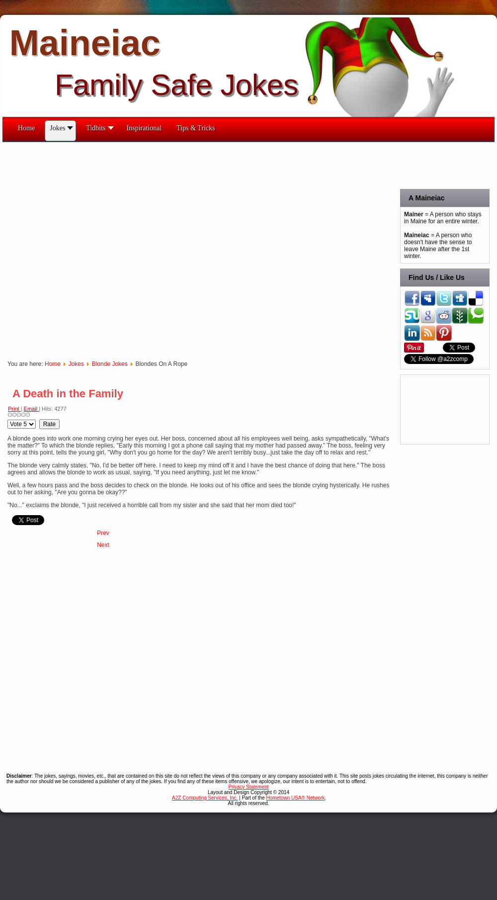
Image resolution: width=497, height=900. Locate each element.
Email (31, 409)
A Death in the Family (67, 393)
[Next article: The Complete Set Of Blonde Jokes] (103, 544)
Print (14, 409)
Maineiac (85, 43)
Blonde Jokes (110, 363)
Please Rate (7, 419)
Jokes (76, 363)
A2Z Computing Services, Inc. (205, 798)
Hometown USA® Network (295, 798)
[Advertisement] (106, 248)
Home (53, 363)
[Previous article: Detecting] (103, 533)
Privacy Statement (248, 787)
